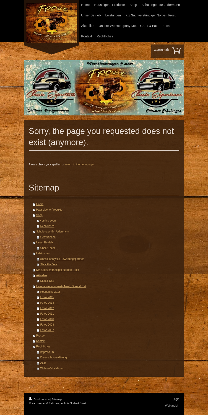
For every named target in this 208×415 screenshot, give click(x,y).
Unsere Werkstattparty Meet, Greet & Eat (61, 286)
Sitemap (57, 399)
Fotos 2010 (47, 319)
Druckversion (39, 399)
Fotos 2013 (47, 302)
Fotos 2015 (47, 297)
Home (39, 204)
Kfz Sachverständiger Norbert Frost (57, 269)
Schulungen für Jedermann (52, 231)
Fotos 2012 (47, 308)
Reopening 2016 (50, 291)
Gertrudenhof (48, 237)
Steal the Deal (48, 264)
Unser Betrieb (44, 242)
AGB (43, 363)
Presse (40, 335)
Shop (39, 215)
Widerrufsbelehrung (52, 368)
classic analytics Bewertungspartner (62, 259)
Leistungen (42, 253)
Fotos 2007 (47, 330)
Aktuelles (41, 275)
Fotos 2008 (47, 324)
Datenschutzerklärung (53, 357)
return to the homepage (79, 164)
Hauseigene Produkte (49, 209)
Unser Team (47, 248)
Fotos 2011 (47, 313)
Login (176, 399)
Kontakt (40, 341)
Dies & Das (47, 280)
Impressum (47, 352)
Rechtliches (47, 226)
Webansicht (172, 405)
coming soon (48, 220)
